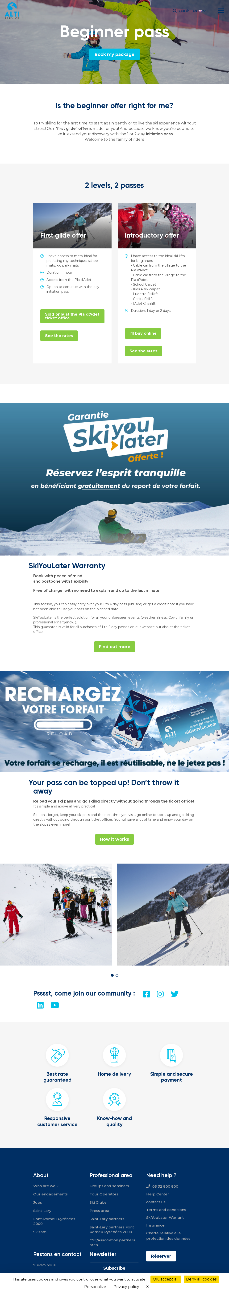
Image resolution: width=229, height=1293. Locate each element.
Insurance (155, 1225)
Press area (99, 1210)
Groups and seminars (109, 1186)
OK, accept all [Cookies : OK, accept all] (166, 1279)
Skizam (39, 1232)
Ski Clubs (98, 1202)
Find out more (114, 646)
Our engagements (50, 1194)
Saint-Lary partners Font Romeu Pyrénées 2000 (112, 1229)
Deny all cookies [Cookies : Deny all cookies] (201, 1279)
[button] (112, 975)
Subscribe (114, 1268)
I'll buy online (143, 333)
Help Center (157, 1194)
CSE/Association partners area (112, 1242)
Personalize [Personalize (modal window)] (95, 1287)
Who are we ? (45, 1186)
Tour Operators (104, 1194)
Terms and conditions (166, 1209)
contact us (156, 1202)
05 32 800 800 (165, 1186)
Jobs (37, 1202)
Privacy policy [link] (126, 1287)
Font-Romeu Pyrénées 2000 (54, 1221)
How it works (114, 839)
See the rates (59, 335)
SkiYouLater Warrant (165, 1217)
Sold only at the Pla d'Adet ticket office (72, 316)
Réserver (161, 1256)
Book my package (114, 54)
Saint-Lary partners (107, 1219)
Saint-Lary (42, 1210)
